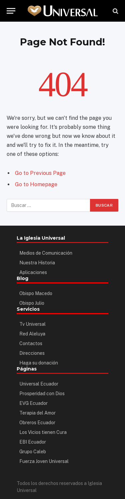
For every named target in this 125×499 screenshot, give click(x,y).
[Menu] (11, 10)
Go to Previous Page (40, 173)
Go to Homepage (36, 184)
